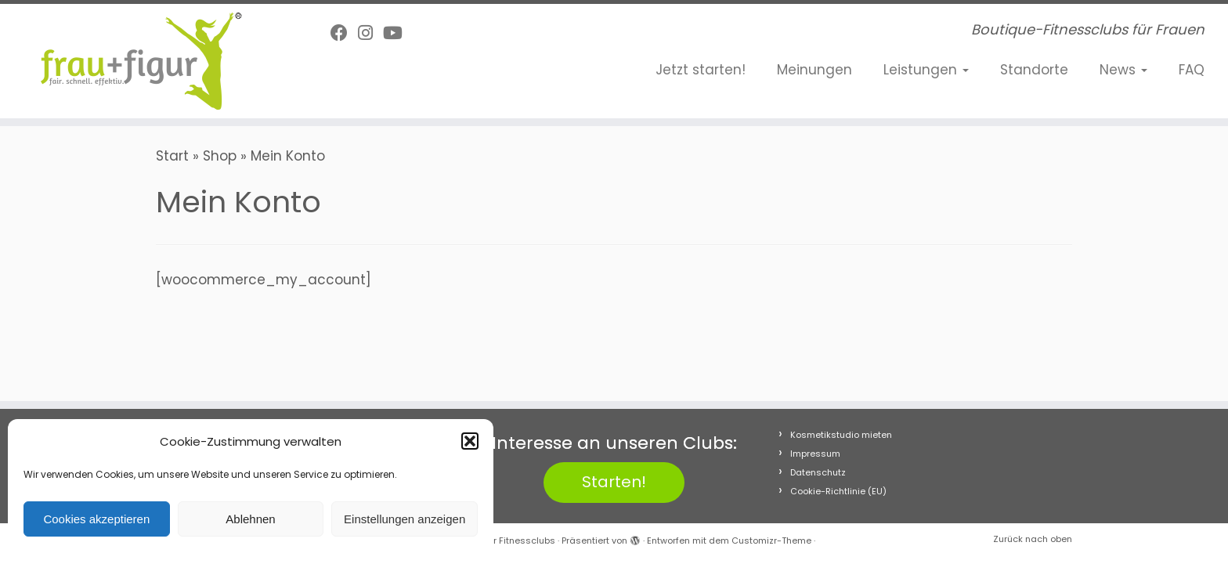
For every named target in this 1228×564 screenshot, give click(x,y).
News (1123, 69)
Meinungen (814, 69)
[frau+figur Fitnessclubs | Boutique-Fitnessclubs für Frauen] (142, 61)
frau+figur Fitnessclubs (504, 540)
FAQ (1192, 69)
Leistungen (926, 69)
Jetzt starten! (701, 69)
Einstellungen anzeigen (404, 519)
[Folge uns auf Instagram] (370, 33)
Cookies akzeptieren (96, 519)
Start (172, 155)
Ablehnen (250, 519)
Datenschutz (818, 472)
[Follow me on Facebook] (344, 33)
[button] (470, 441)
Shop (220, 155)
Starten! (614, 482)
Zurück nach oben (1032, 539)
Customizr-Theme (771, 540)
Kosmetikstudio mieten (841, 434)
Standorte (1034, 69)
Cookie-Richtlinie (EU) (838, 491)
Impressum (815, 453)
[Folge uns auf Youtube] (398, 33)
